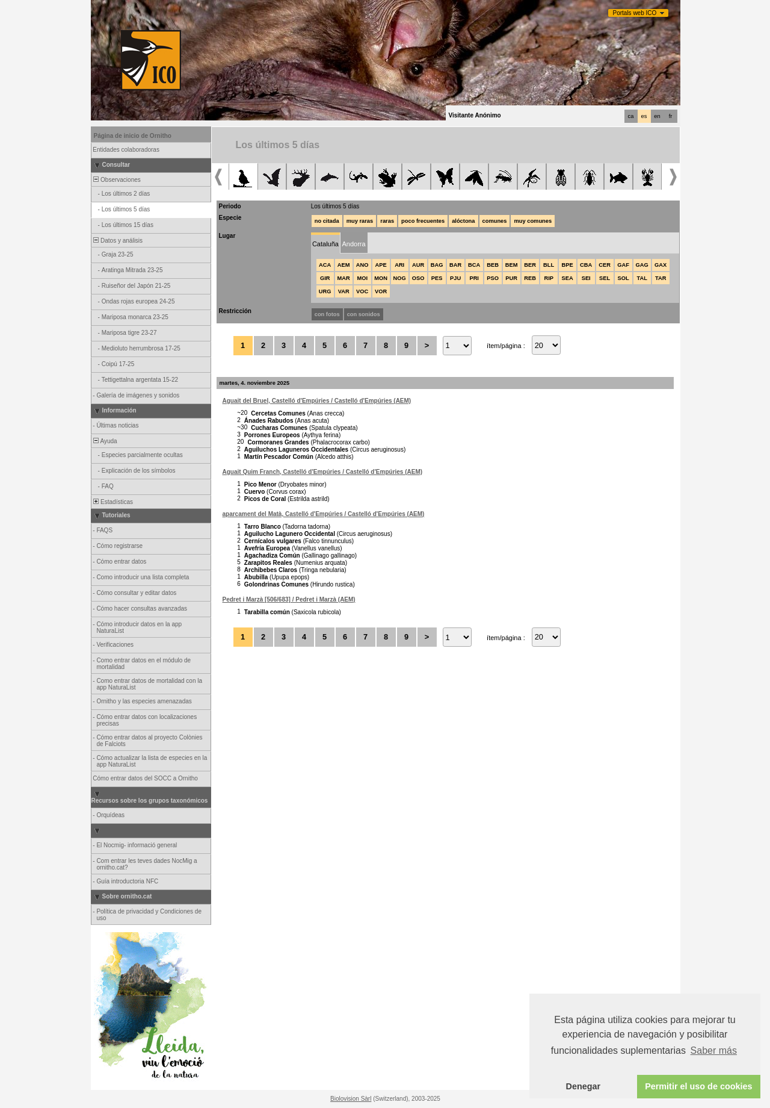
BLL (548, 265)
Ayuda (104, 441)
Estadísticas (112, 502)
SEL (604, 278)
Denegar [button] (583, 1086)
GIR (325, 278)
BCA (474, 265)
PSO (493, 278)
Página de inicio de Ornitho (132, 135)
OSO (418, 278)
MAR (343, 278)
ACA (325, 265)
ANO (362, 265)
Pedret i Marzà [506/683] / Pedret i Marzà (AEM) (289, 599)
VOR (381, 291)
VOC (362, 291)
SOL (623, 278)
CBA (586, 265)
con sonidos (363, 314)
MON (380, 278)
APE (381, 265)
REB (530, 278)
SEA (567, 278)
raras (387, 221)
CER (605, 265)
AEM (343, 265)
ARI (399, 265)
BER (530, 265)
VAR (344, 291)
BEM (511, 265)
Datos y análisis (117, 240)
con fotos (327, 314)
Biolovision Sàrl (350, 1098)
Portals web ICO (635, 13)
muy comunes (533, 221)
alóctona (463, 221)
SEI (586, 278)
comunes (494, 221)
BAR (455, 265)
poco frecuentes (423, 221)
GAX (660, 265)
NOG (399, 278)
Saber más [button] (714, 1050)
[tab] (325, 243)
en (657, 116)
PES (437, 278)
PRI (474, 278)
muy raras (360, 221)
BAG (437, 265)
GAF (623, 265)
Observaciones (116, 179)
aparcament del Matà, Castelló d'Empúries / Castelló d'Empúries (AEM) (324, 514)
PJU (455, 278)
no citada (327, 221)
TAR (660, 278)
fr (671, 116)
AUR (418, 265)
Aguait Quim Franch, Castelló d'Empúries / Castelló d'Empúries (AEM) (323, 471)
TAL (641, 278)
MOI (362, 278)
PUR (511, 278)
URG (325, 291)
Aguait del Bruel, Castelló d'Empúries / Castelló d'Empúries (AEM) (317, 400)
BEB (493, 265)
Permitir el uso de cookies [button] (698, 1086)
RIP (548, 278)
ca (631, 116)
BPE (567, 265)
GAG (642, 265)
